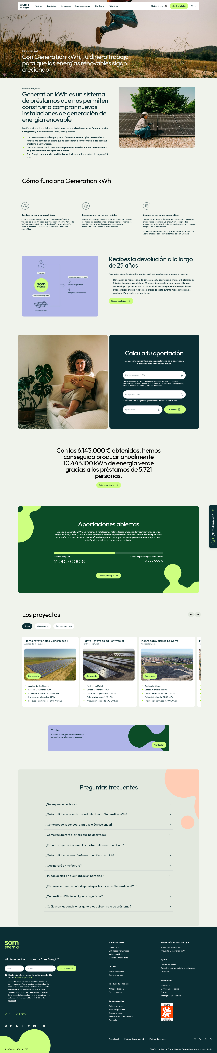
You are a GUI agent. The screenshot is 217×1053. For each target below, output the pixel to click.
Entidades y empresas (119, 951)
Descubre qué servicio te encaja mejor (178, 968)
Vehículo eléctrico (117, 954)
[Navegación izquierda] (191, 614)
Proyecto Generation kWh (173, 951)
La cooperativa (82, 5)
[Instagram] (11, 1026)
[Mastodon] (6, 1026)
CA (200, 1039)
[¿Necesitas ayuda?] (213, 526)
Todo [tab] (27, 626)
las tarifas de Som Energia (177, 233)
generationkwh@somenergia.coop (66, 737)
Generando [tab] (42, 626)
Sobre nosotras (116, 1006)
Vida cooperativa (117, 1009)
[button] (50, 672)
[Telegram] (28, 1026)
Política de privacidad (134, 1039)
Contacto (165, 971)
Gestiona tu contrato (118, 957)
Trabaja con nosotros (171, 995)
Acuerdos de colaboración (121, 1016)
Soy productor (115, 992)
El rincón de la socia (170, 989)
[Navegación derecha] (198, 614)
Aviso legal (114, 1039)
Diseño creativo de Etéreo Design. (166, 1049)
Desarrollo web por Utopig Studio (197, 1049)
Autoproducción (116, 989)
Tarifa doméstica (116, 971)
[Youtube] (34, 1026)
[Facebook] (17, 1026)
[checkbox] (6, 988)
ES (195, 1039)
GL (205, 1039)
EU (211, 1039)
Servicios (51, 5)
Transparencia (115, 1013)
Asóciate (113, 1020)
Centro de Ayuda (168, 964)
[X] (22, 1026)
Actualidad (165, 985)
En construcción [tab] (64, 626)
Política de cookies (158, 1039)
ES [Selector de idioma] (194, 6)
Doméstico (114, 947)
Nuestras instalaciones (171, 947)
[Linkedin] (44, 1026)
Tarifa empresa (116, 975)
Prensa (164, 992)
